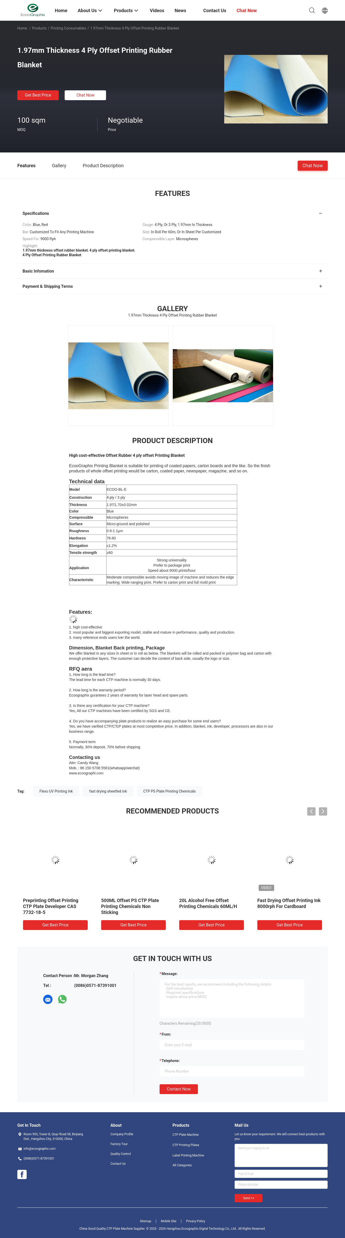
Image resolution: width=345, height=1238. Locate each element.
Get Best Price (38, 95)
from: (166, 1034)
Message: (169, 974)
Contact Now (179, 1089)
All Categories (182, 1165)
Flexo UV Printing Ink (56, 791)
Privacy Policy (195, 1221)
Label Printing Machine (188, 1155)
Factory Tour (119, 1144)
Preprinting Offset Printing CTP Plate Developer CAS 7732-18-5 (50, 906)
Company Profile (121, 1134)
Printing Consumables (68, 28)
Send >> (248, 1198)
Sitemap (145, 1221)
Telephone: (171, 1061)
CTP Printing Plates (185, 1145)
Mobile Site (168, 1221)
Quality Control (120, 1154)
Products (39, 28)
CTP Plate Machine (185, 1135)
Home (22, 28)
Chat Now (86, 95)
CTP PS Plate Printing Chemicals (169, 791)
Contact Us (118, 1164)
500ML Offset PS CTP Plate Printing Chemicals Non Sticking (130, 906)
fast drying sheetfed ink (108, 791)
